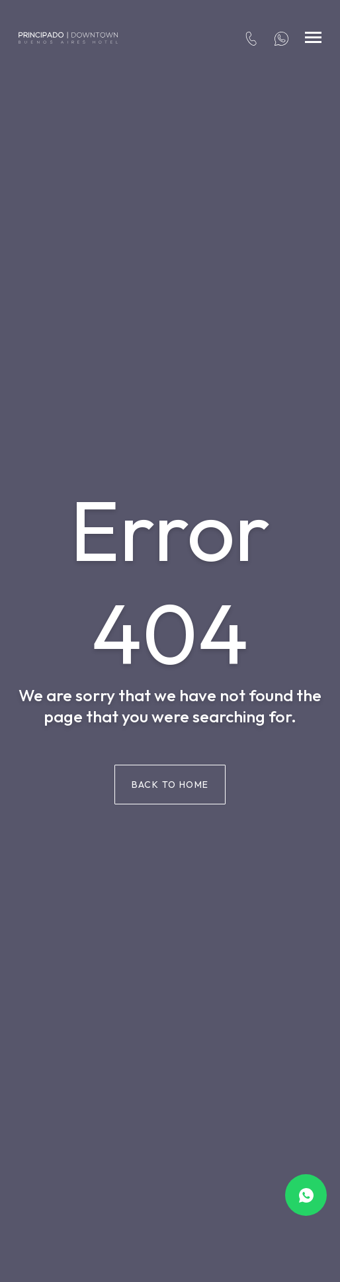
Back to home (170, 785)
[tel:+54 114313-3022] (251, 38)
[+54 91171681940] (281, 38)
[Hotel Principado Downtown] (68, 37)
